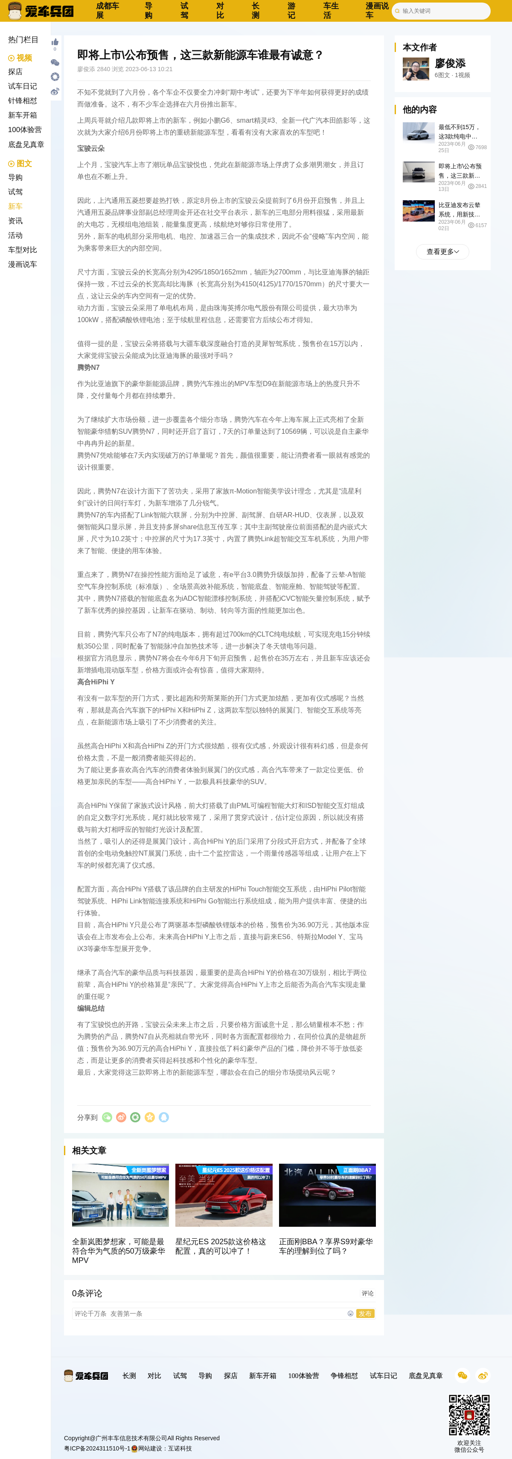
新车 (15, 206)
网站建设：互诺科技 (161, 1448)
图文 (20, 163)
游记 (291, 11)
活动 (15, 235)
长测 (255, 11)
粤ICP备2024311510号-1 (97, 1448)
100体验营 (25, 130)
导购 (148, 11)
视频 (20, 58)
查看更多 (443, 251)
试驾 (184, 11)
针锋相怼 (22, 101)
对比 (220, 11)
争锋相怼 (344, 1375)
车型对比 (22, 250)
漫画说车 (22, 264)
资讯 (15, 221)
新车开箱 (22, 115)
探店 (15, 72)
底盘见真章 (26, 145)
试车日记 (22, 86)
